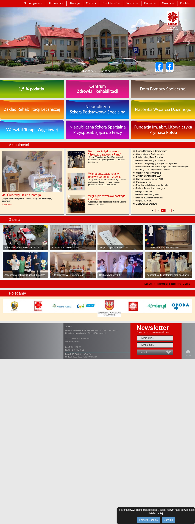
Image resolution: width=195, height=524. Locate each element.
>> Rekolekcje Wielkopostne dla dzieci (151, 185)
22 (168, 210)
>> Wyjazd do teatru (142, 200)
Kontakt (185, 3)
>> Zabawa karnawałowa (145, 204)
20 (158, 210)
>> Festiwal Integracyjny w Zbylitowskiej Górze (155, 163)
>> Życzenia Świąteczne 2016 (147, 176)
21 (163, 210)
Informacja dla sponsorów (169, 284)
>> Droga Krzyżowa (142, 191)
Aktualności (56, 3)
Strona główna (33, 3)
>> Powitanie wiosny (142, 182)
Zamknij (168, 520)
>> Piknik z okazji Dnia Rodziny (148, 157)
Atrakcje (74, 3)
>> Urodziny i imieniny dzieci (146, 194)
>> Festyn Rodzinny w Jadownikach (150, 151)
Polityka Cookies (148, 520)
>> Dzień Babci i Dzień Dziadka (148, 197)
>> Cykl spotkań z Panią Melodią (148, 154)
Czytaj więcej (7, 204)
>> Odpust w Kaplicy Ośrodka (147, 173)
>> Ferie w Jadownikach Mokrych (149, 188)
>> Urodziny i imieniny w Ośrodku (149, 160)
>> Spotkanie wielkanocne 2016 (148, 179)
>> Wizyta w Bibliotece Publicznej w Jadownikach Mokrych (160, 166)
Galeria (186, 284)
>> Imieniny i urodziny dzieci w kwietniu (151, 169)
